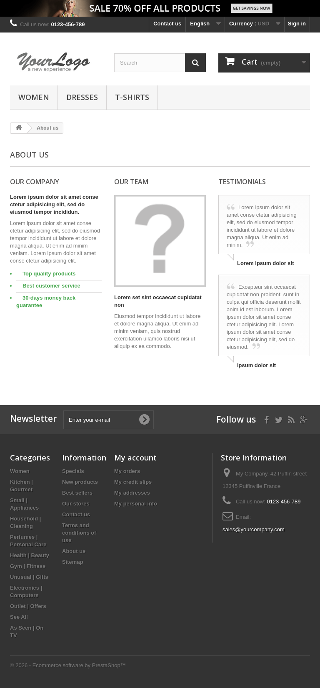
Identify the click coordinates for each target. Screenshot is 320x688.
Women (33, 97)
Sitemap (72, 562)
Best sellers (77, 493)
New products (80, 482)
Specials (73, 471)
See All (19, 617)
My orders (127, 471)
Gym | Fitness (27, 566)
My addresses (132, 493)
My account (135, 458)
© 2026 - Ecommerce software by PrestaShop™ (68, 665)
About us (73, 551)
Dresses (82, 97)
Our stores (76, 503)
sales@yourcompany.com (253, 529)
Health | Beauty (29, 555)
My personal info (135, 503)
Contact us (167, 23)
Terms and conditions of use (79, 532)
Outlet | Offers (28, 606)
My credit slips (133, 482)
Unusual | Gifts (29, 577)
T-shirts (132, 97)
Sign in (297, 23)
